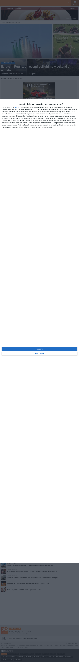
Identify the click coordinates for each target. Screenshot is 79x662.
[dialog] (39, 331)
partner (17, 107)
